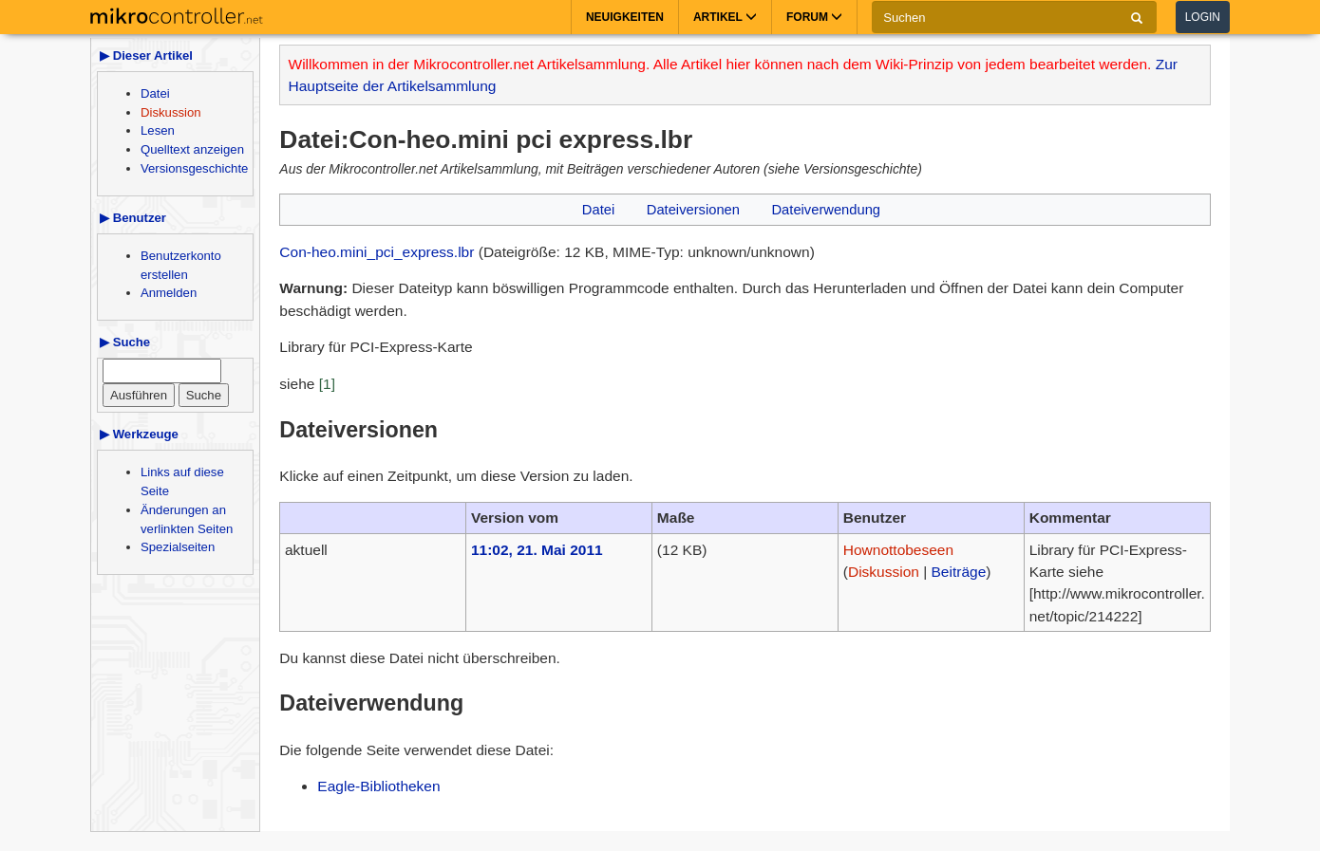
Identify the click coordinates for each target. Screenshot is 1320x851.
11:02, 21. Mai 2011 (537, 550)
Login (1202, 17)
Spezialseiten (178, 547)
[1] (327, 384)
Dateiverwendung (825, 209)
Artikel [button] (725, 17)
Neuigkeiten (625, 17)
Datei (155, 93)
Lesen (158, 130)
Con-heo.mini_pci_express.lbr (376, 252)
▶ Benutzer (133, 218)
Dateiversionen (693, 209)
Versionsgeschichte (194, 168)
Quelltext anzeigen (192, 149)
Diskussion (171, 112)
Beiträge (959, 572)
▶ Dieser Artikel (146, 55)
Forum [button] (814, 17)
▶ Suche (125, 342)
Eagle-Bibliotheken (378, 786)
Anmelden (169, 293)
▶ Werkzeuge (139, 434)
